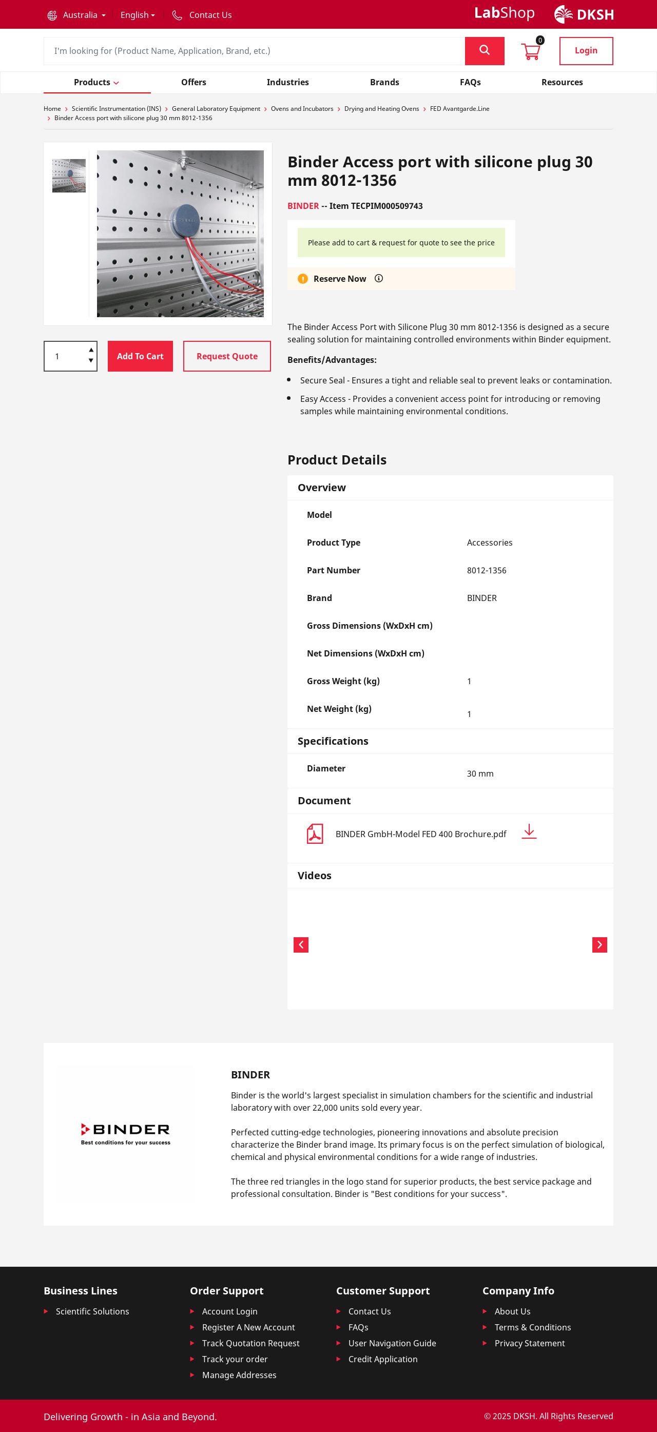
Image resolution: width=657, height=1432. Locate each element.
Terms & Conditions (533, 1327)
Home (52, 108)
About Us (513, 1311)
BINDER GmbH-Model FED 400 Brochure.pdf (436, 832)
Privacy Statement (530, 1343)
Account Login (230, 1311)
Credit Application (383, 1359)
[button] (76, 15)
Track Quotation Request (251, 1343)
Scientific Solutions (92, 1311)
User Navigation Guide (392, 1343)
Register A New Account (248, 1327)
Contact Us (370, 1311)
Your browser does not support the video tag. (348, 943)
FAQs (359, 1327)
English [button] (135, 15)
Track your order (235, 1359)
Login (586, 50)
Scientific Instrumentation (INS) (116, 108)
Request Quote (227, 356)
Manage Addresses (239, 1375)
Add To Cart (140, 356)
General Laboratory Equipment (216, 108)
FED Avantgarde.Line (460, 108)
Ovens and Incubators (302, 108)
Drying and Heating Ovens (381, 108)
